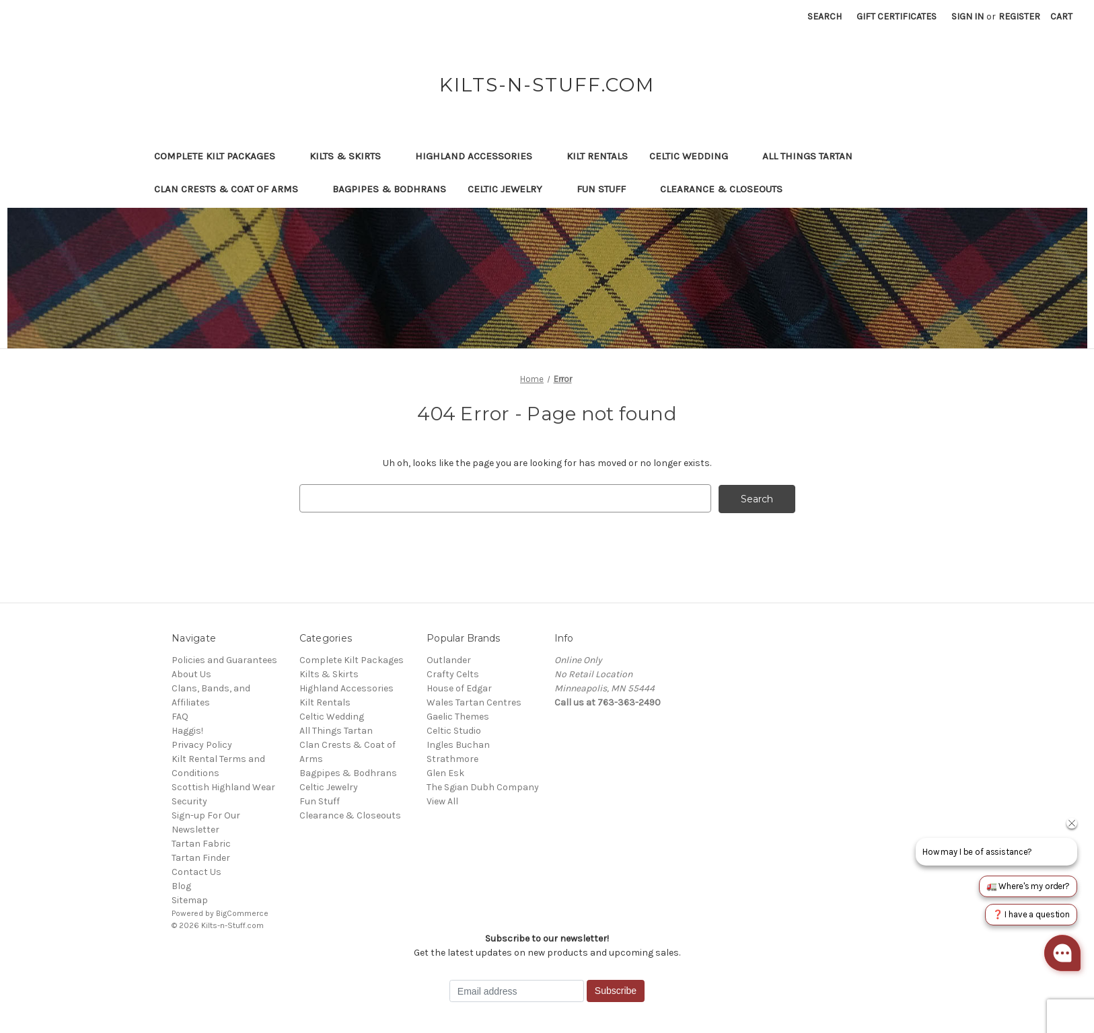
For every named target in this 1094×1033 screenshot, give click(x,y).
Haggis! (187, 730)
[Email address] (516, 990)
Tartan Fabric (201, 843)
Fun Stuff (608, 189)
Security (189, 800)
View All (442, 800)
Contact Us (196, 871)
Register (1019, 16)
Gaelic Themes (458, 716)
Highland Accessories (480, 156)
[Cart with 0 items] (1061, 16)
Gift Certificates (896, 16)
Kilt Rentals (597, 156)
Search (824, 16)
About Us (191, 673)
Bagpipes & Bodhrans (389, 189)
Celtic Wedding (695, 156)
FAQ (180, 716)
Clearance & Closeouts (727, 189)
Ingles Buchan (458, 744)
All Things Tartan (813, 156)
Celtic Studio (454, 730)
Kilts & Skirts (351, 156)
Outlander (449, 659)
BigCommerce (242, 912)
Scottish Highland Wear (223, 786)
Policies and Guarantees (224, 659)
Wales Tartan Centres (474, 701)
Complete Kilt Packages (221, 156)
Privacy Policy (202, 744)
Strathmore (452, 758)
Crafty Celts (453, 673)
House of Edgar (459, 687)
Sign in (967, 16)
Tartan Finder (201, 857)
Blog (181, 885)
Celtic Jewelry (511, 189)
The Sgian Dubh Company (483, 786)
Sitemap (190, 899)
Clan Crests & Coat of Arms (232, 189)
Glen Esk (445, 772)
